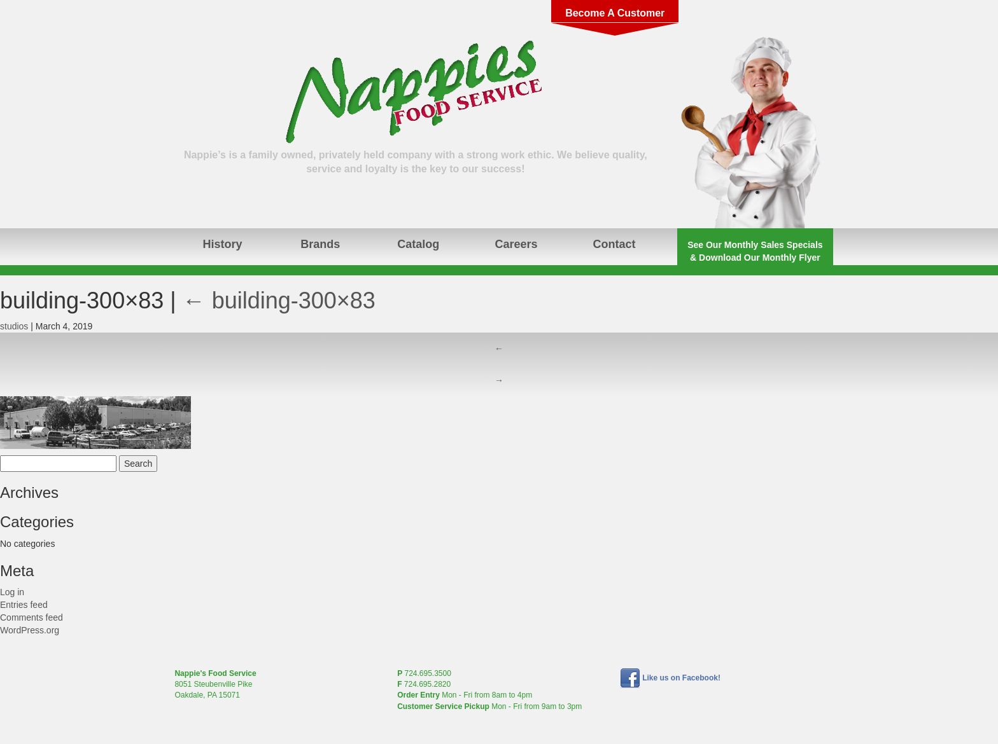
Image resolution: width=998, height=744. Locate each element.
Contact (614, 244)
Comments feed (31, 617)
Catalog (418, 244)
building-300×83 (279, 300)
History (222, 244)
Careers (516, 244)
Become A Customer (614, 13)
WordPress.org (29, 630)
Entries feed (24, 605)
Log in (12, 592)
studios (14, 326)
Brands (320, 244)
